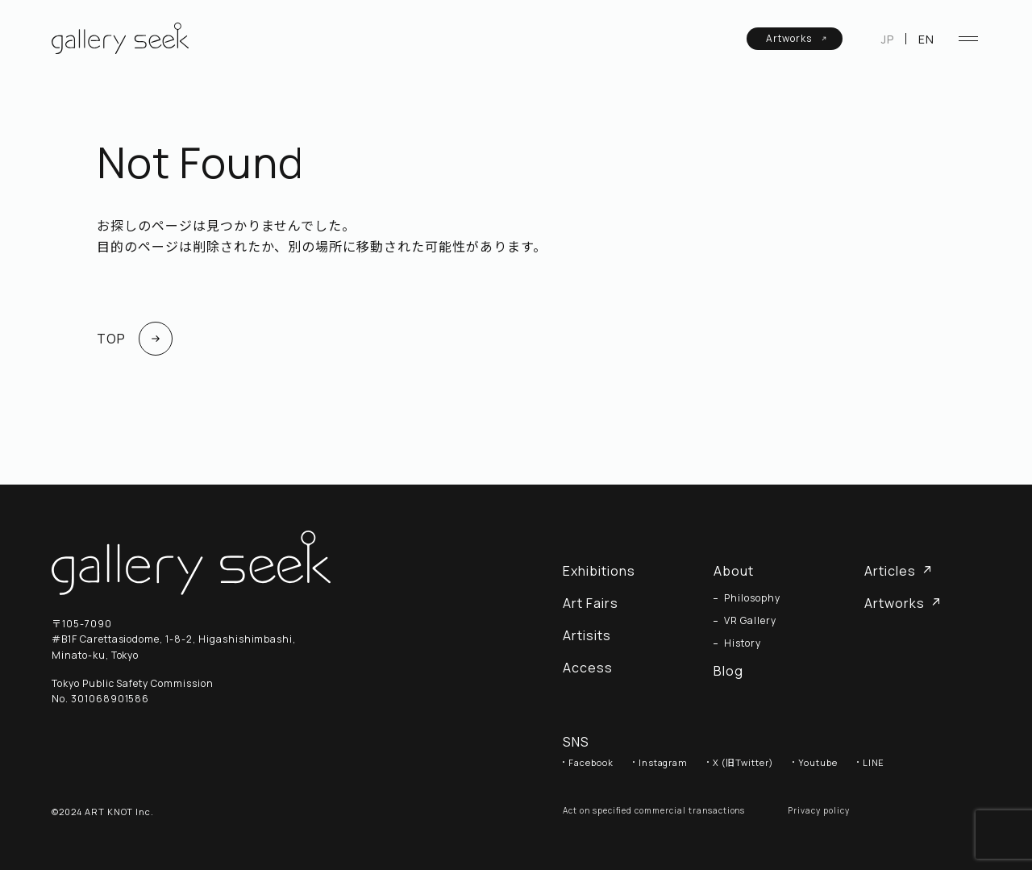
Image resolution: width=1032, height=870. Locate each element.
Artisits (587, 635)
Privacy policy (818, 810)
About (734, 571)
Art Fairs (590, 603)
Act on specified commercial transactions (654, 810)
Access (588, 667)
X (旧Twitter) (743, 762)
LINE (874, 762)
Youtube (818, 762)
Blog (728, 671)
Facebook (591, 762)
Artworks (796, 38)
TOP (135, 339)
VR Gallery (750, 621)
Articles (898, 571)
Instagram (664, 762)
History (742, 643)
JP (887, 39)
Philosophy (752, 598)
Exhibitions (599, 571)
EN (926, 39)
